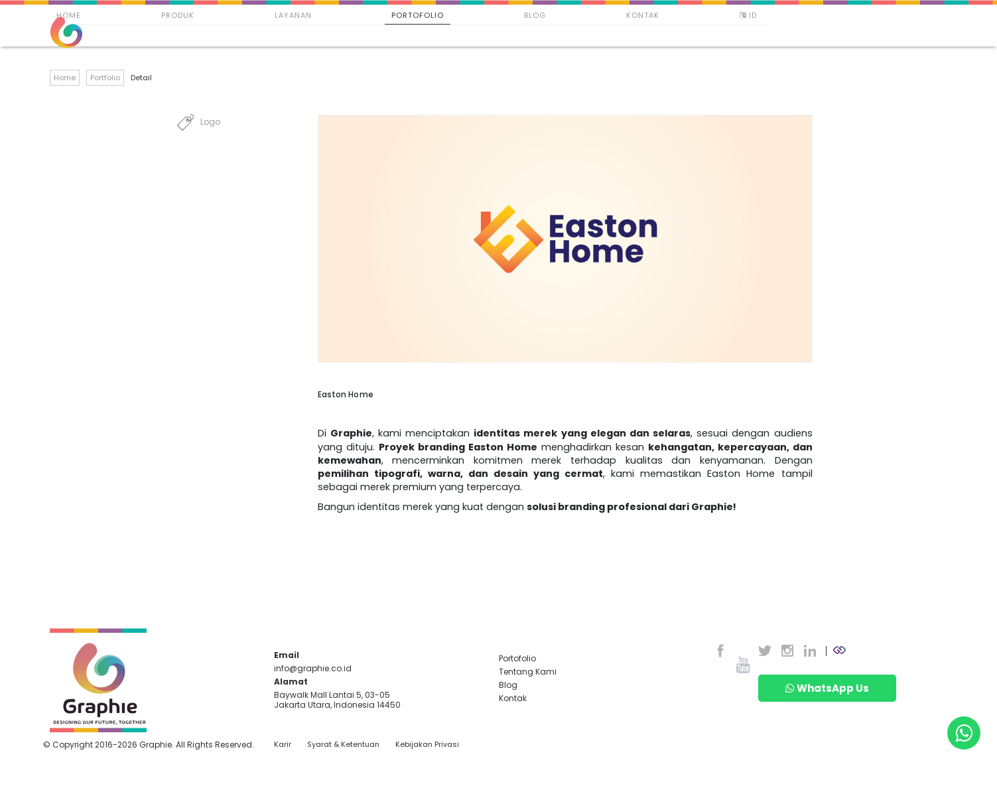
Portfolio (105, 77)
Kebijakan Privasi (427, 745)
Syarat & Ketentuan (343, 745)
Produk (177, 15)
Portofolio (417, 15)
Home (68, 15)
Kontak (642, 15)
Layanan (293, 15)
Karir (282, 745)
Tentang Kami (528, 671)
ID (750, 15)
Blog (535, 15)
